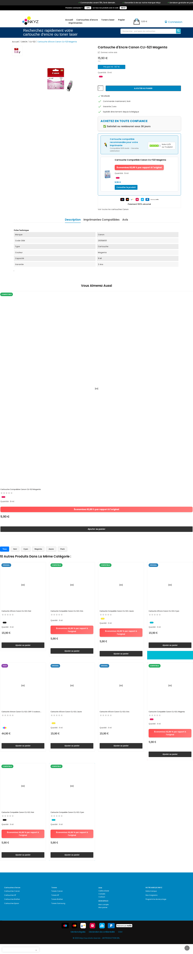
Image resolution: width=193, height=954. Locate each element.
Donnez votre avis (108, 52)
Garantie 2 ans (109, 106)
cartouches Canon (120, 209)
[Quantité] (100, 88)
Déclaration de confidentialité (102, 941)
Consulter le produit (126, 187)
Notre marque (151, 901)
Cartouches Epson (11, 913)
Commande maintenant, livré (116, 101)
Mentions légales (78, 941)
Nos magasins (152, 905)
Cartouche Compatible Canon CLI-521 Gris (67, 614)
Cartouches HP (10, 905)
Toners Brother (57, 909)
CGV (120, 941)
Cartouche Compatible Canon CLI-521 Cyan (67, 820)
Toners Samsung (58, 913)
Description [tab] (70, 220)
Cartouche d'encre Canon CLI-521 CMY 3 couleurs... (22, 717)
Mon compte (103, 914)
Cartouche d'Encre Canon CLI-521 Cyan (164, 614)
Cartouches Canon (12, 901)
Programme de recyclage (156, 909)
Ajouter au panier (143, 88)
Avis (127, 220)
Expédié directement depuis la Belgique (121, 111)
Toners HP (55, 905)
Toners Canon (57, 901)
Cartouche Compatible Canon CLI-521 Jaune (117, 614)
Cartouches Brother (12, 909)
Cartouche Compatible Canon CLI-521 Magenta (21, 489)
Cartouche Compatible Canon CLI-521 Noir (18, 820)
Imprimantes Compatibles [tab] (102, 220)
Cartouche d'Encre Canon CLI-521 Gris (114, 717)
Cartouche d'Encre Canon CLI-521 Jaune (66, 717)
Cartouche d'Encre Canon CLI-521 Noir (17, 614)
